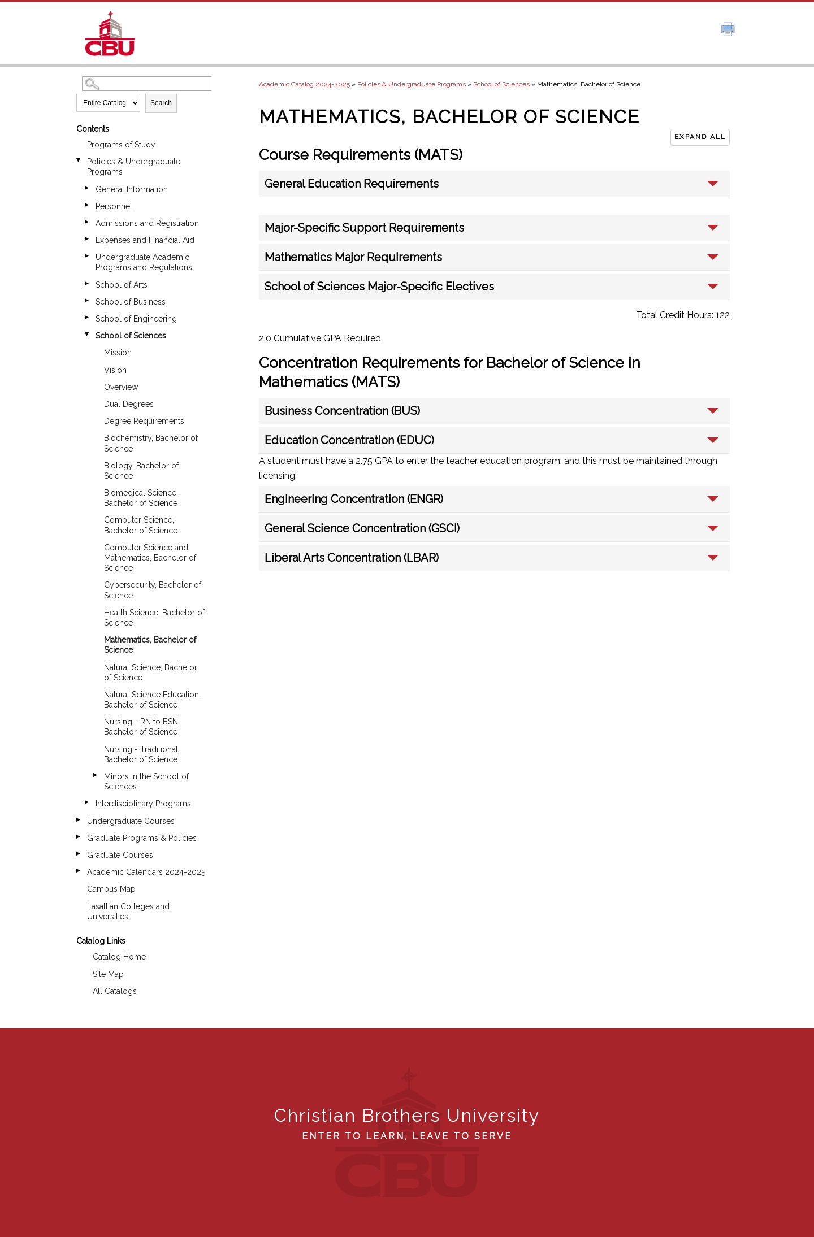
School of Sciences (131, 335)
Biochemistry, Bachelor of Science (151, 443)
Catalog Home (119, 956)
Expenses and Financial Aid (145, 240)
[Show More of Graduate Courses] (79, 853)
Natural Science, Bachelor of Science (150, 672)
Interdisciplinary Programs (143, 803)
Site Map (108, 974)
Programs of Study (121, 144)
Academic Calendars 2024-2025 (146, 871)
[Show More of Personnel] (87, 204)
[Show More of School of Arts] (87, 283)
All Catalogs (115, 991)
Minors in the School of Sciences (146, 781)
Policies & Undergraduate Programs (133, 166)
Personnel (114, 206)
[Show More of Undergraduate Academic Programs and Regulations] (87, 255)
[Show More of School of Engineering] (87, 317)
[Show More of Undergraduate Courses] (79, 819)
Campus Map (111, 888)
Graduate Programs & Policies (142, 838)
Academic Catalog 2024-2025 (304, 84)
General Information (132, 189)
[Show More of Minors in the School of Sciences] (96, 775)
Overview (121, 387)
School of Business (131, 301)
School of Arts (122, 284)
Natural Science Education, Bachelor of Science (152, 699)
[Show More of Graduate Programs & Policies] (79, 836)
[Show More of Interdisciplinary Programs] (87, 802)
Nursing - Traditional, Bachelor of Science (142, 754)
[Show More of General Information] (87, 187)
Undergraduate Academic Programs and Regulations (144, 262)
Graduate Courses (120, 855)
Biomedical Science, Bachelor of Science (141, 497)
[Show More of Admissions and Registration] (87, 221)
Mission (118, 352)
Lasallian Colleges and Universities (128, 911)
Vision (115, 370)
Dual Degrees (129, 404)
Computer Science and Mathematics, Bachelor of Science (150, 557)
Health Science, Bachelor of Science (154, 617)
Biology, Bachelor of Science (141, 470)
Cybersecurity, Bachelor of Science (152, 590)
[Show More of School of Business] (87, 300)
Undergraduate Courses (131, 821)
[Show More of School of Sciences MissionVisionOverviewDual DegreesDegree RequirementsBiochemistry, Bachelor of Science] (87, 334)
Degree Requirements (144, 421)
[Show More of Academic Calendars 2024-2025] (79, 870)
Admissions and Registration (147, 223)
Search (161, 103)
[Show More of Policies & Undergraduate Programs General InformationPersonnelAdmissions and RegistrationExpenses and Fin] (79, 160)
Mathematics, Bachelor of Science (150, 644)
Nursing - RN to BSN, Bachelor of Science (142, 726)
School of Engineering (136, 318)
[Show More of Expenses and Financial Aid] (87, 238)
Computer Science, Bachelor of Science (140, 525)
